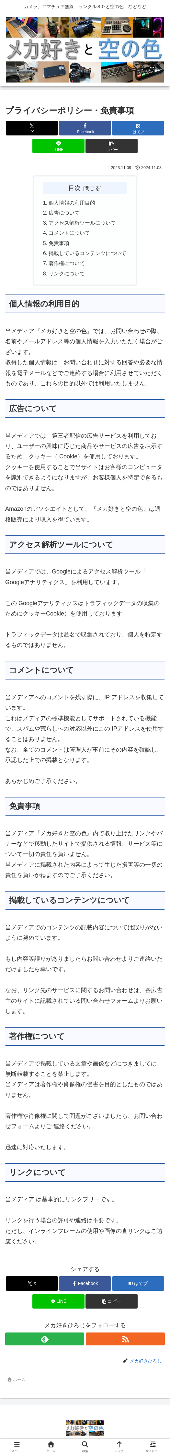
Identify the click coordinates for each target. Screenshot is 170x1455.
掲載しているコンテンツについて (88, 255)
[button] (111, 146)
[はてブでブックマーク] (138, 128)
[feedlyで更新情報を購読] (44, 1341)
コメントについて (69, 234)
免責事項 (59, 245)
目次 (74, 187)
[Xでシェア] (32, 128)
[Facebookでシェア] (85, 128)
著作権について (67, 266)
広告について (64, 214)
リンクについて (67, 276)
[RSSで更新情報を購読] (125, 1341)
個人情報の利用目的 (72, 203)
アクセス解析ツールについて (82, 224)
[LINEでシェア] (58, 146)
